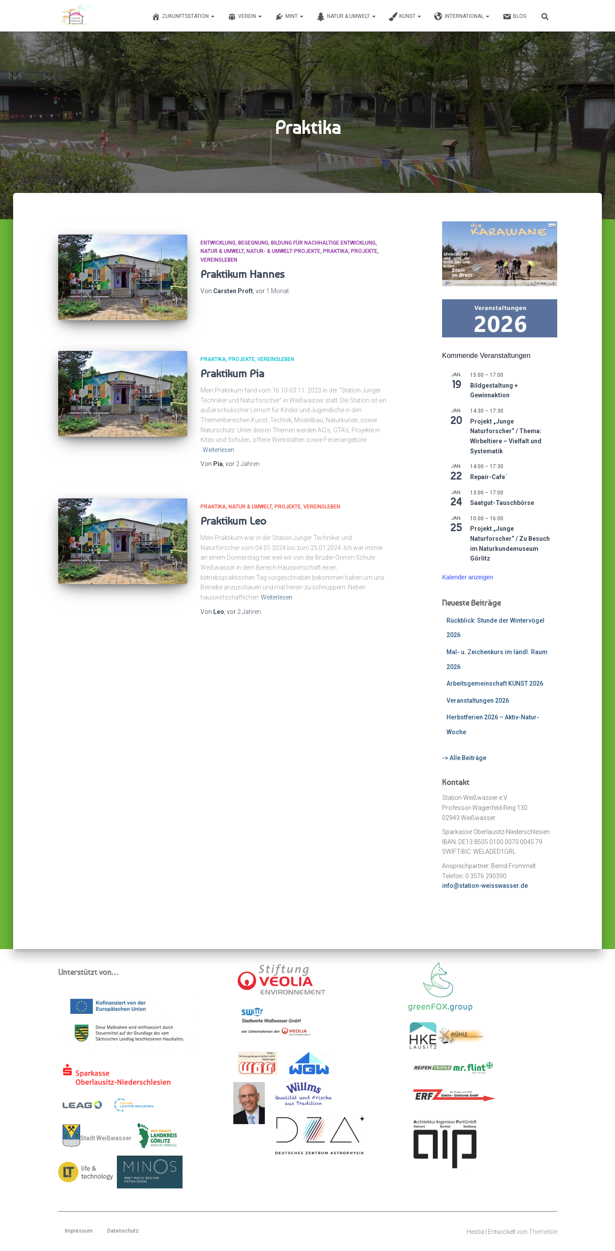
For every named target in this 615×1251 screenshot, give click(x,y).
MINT (289, 16)
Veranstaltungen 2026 (477, 700)
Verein (245, 16)
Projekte (364, 251)
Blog (515, 16)
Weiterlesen (218, 448)
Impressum (79, 1231)
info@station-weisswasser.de (485, 885)
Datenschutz (123, 1231)
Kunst (405, 16)
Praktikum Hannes (242, 273)
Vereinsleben (218, 260)
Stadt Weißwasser (97, 1136)
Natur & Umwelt (346, 16)
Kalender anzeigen (467, 577)
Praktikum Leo (233, 519)
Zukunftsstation (182, 16)
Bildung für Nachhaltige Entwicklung (323, 243)
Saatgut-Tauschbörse (502, 502)
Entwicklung (217, 243)
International (461, 16)
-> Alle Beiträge (464, 757)
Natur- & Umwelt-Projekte (283, 251)
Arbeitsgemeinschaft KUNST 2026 (494, 683)
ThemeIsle (543, 1231)
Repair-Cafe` (488, 476)
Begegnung (253, 243)
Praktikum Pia (232, 372)
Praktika (335, 251)
